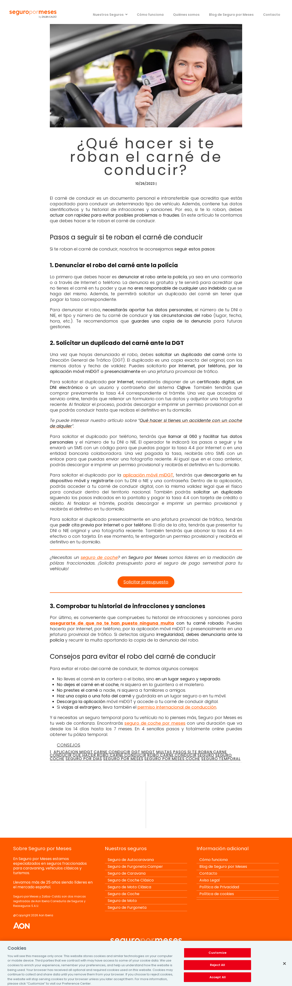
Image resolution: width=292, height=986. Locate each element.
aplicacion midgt (73, 752)
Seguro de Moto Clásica (129, 887)
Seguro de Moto (122, 900)
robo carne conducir (171, 755)
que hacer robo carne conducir (109, 755)
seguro (205, 755)
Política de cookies (216, 894)
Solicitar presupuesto (145, 582)
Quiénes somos (186, 14)
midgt (148, 752)
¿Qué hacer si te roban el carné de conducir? (146, 156)
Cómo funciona (150, 14)
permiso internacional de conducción (177, 707)
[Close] (284, 966)
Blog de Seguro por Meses (231, 14)
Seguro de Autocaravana (131, 859)
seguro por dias (84, 758)
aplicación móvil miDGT (148, 475)
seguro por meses (123, 758)
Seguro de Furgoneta (127, 907)
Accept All (217, 980)
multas (164, 752)
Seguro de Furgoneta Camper (135, 866)
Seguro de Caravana (127, 873)
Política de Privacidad (219, 887)
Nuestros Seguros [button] (108, 14)
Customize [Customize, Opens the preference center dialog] (217, 956)
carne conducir (112, 752)
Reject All (217, 968)
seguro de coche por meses (154, 723)
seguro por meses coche (172, 758)
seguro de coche (99, 557)
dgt (135, 752)
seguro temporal (221, 758)
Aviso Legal (209, 880)
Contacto (271, 14)
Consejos (68, 745)
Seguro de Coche (123, 894)
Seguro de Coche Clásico (131, 880)
